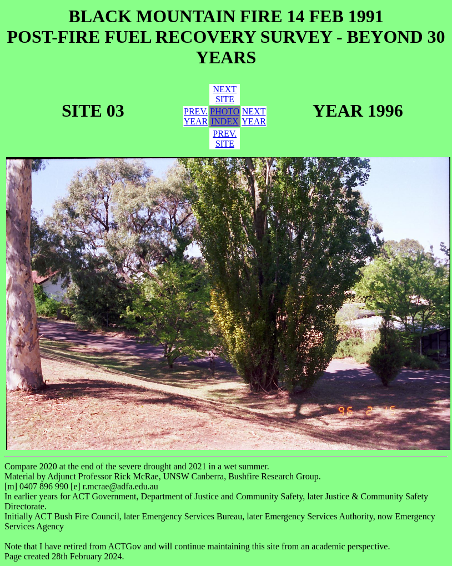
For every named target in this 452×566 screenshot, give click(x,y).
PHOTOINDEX (224, 116)
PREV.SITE (225, 138)
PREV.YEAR (196, 116)
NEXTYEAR (254, 116)
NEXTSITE (225, 94)
